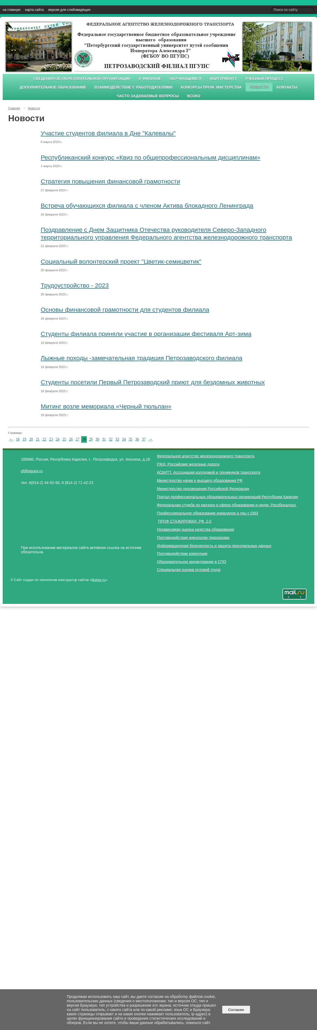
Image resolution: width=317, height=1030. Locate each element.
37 (144, 439)
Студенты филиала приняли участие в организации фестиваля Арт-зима (146, 333)
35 (130, 439)
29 (91, 439)
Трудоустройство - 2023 (75, 285)
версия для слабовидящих (69, 10)
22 (44, 439)
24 (57, 439)
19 (24, 439)
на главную (11, 10)
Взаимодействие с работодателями (133, 87)
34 (124, 439)
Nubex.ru (99, 580)
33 (117, 439)
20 (31, 439)
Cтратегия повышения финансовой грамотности (110, 181)
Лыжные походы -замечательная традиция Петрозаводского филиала (141, 357)
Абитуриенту (223, 79)
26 (71, 439)
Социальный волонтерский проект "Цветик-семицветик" (121, 261)
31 (104, 439)
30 (97, 439)
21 (38, 439)
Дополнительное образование (53, 87)
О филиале (149, 79)
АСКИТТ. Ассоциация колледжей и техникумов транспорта (208, 472)
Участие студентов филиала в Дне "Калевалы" (108, 133)
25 (64, 439)
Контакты (287, 87)
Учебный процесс (264, 79)
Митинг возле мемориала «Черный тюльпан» (106, 406)
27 (78, 439)
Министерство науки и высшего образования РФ (199, 480)
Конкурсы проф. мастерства (211, 87)
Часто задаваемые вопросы (148, 96)
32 (111, 439)
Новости (259, 87)
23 (51, 439)
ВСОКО (193, 96)
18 (18, 439)
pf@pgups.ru (32, 471)
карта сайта (34, 10)
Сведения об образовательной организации (81, 79)
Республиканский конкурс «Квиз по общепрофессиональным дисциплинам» (150, 157)
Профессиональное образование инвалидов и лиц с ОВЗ (207, 513)
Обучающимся (185, 79)
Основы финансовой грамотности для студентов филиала (125, 309)
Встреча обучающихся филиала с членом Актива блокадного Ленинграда (147, 205)
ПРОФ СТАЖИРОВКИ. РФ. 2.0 (184, 521)
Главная (14, 108)
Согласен (236, 1010)
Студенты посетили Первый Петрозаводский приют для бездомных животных (153, 382)
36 (137, 439)
